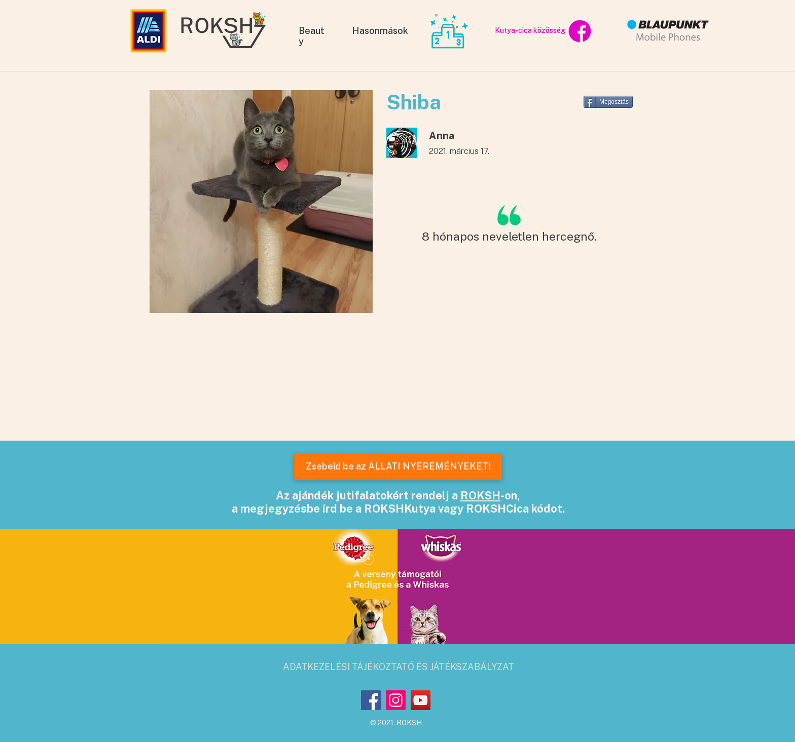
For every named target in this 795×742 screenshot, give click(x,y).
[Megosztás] (608, 102)
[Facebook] (371, 700)
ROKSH (480, 495)
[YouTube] (420, 700)
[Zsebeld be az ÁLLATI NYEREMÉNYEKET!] (398, 466)
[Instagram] (396, 700)
